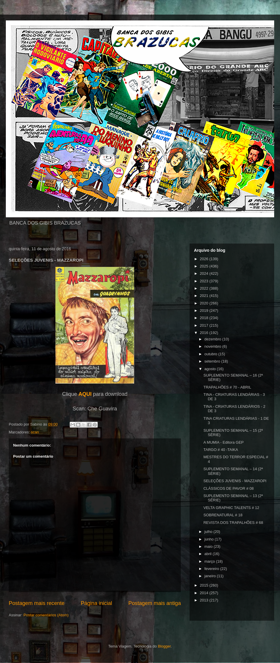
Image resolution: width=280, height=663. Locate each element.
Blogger (164, 646)
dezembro (213, 339)
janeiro (210, 576)
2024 (204, 273)
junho (209, 539)
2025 (204, 266)
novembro (213, 346)
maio (209, 546)
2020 (204, 303)
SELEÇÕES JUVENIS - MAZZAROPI (234, 481)
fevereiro (212, 568)
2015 (204, 585)
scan (35, 432)
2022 (204, 288)
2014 (204, 593)
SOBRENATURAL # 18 (222, 515)
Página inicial (96, 603)
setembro (212, 361)
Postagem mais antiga (154, 603)
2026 (204, 259)
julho (209, 531)
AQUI (85, 394)
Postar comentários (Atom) (46, 615)
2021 (204, 295)
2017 (204, 325)
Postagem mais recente (36, 603)
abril (208, 554)
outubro (211, 354)
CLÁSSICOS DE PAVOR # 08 (228, 488)
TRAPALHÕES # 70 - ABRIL (227, 387)
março (210, 561)
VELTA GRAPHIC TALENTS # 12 (231, 507)
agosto (210, 369)
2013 (204, 600)
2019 (204, 310)
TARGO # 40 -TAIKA (220, 449)
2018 (204, 318)
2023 (204, 281)
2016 (204, 332)
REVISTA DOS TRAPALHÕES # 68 (233, 522)
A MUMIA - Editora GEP (223, 442)
